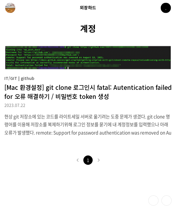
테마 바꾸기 (153, 200)
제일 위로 (166, 200)
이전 (77, 160)
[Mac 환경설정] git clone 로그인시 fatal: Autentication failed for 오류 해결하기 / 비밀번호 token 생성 (88, 92)
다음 (98, 160)
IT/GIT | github (19, 78)
